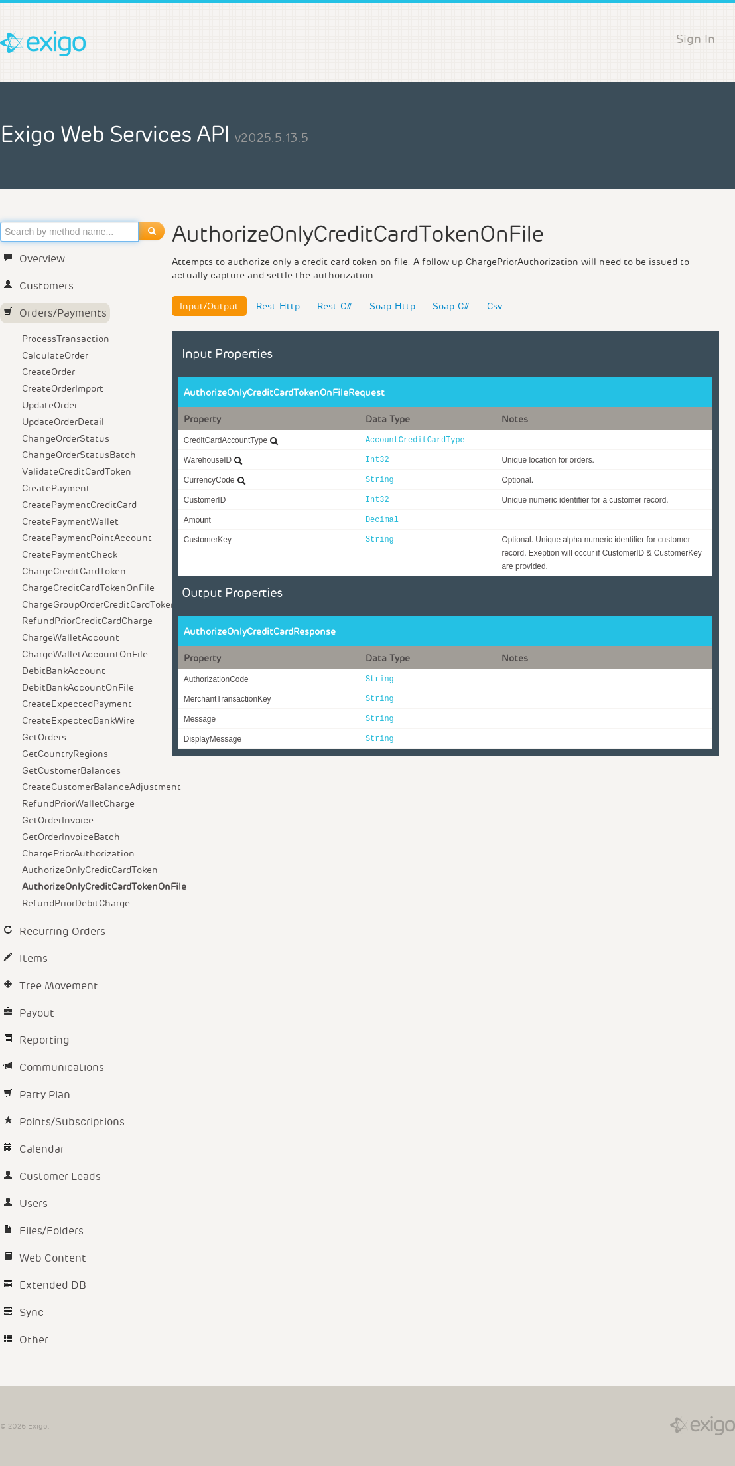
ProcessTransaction (65, 339)
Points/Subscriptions (64, 1122)
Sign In (695, 38)
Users (25, 1203)
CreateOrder (48, 372)
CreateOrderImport (62, 388)
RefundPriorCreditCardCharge (87, 621)
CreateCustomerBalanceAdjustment (94, 787)
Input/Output (209, 306)
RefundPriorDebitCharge (76, 903)
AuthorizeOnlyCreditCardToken (90, 870)
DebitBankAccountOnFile (78, 687)
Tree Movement (50, 986)
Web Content (44, 1258)
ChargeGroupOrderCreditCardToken (94, 604)
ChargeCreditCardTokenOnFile (88, 588)
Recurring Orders (54, 931)
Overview (34, 259)
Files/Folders (43, 1231)
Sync (23, 1312)
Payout (28, 1013)
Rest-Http (278, 306)
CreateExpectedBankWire (78, 720)
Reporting (36, 1040)
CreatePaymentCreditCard (79, 505)
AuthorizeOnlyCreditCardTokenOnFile (94, 886)
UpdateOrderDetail (63, 422)
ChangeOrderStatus (65, 438)
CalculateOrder (55, 355)
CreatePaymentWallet (70, 521)
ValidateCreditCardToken (76, 471)
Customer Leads (52, 1176)
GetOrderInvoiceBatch (71, 837)
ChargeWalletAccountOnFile (85, 654)
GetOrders (44, 737)
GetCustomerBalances (71, 770)
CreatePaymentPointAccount (87, 538)
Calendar (33, 1149)
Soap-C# (451, 306)
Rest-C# (334, 306)
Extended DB (44, 1285)
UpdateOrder (50, 405)
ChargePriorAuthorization (78, 853)
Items (25, 958)
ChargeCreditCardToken (74, 571)
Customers (38, 286)
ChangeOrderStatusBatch (79, 455)
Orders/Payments (55, 313)
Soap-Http (392, 306)
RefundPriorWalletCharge (78, 803)
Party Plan (36, 1094)
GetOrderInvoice (58, 820)
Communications (53, 1067)
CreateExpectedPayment (77, 704)
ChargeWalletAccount (70, 637)
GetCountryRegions (65, 754)
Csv (494, 306)
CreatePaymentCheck (69, 554)
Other (25, 1339)
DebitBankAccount (63, 671)
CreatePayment (56, 488)
